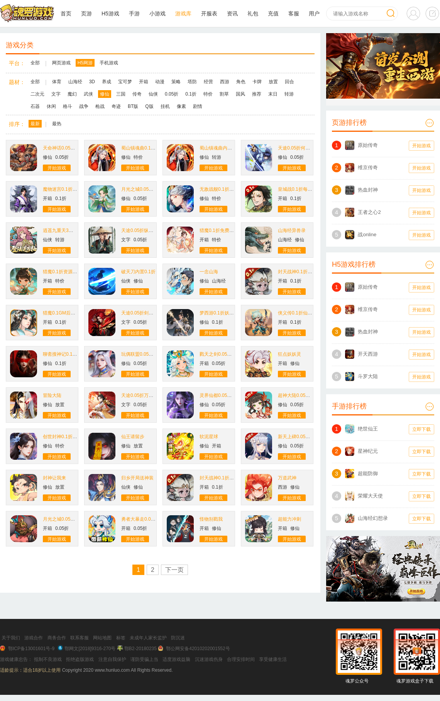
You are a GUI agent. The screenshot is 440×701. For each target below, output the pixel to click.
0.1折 (190, 94)
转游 (289, 94)
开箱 (143, 81)
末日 (273, 94)
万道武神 (287, 478)
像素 (181, 106)
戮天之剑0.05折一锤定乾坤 (227, 354)
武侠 (88, 94)
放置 (273, 81)
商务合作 (56, 637)
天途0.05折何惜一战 (298, 148)
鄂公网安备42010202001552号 (198, 648)
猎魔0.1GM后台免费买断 (68, 313)
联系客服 (79, 637)
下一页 (174, 570)
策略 (176, 81)
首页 (66, 13)
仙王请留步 (132, 436)
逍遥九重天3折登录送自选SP (73, 230)
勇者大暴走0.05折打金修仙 (148, 519)
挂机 (165, 106)
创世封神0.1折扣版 (62, 436)
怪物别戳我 (211, 519)
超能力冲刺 (289, 519)
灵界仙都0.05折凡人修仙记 (227, 395)
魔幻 (72, 94)
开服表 (209, 13)
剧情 (197, 106)
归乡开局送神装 (137, 478)
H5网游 (85, 63)
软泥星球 (209, 436)
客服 (293, 13)
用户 (314, 13)
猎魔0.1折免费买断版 (221, 230)
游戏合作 (33, 637)
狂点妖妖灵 (289, 354)
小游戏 (157, 13)
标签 (120, 637)
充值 (273, 13)
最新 (35, 123)
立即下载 (421, 429)
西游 (224, 81)
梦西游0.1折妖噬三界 (221, 313)
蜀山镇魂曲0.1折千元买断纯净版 (154, 148)
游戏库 (183, 13)
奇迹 (116, 106)
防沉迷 (178, 637)
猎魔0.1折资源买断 (62, 271)
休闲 (51, 106)
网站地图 (102, 637)
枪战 (100, 106)
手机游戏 (109, 63)
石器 (35, 106)
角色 (240, 81)
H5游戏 (110, 13)
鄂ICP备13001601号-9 (31, 648)
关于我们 (11, 637)
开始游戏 (56, 168)
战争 (83, 106)
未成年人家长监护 (148, 637)
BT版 (133, 106)
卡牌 (257, 81)
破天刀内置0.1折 (138, 271)
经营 (208, 81)
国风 (240, 94)
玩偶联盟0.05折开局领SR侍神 (152, 354)
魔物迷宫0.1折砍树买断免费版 (74, 189)
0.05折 (171, 94)
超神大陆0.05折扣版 (298, 395)
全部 (35, 63)
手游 (134, 13)
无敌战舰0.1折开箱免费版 (226, 189)
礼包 (252, 13)
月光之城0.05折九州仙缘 (146, 189)
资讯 (232, 13)
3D (92, 81)
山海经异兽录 (292, 230)
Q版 (149, 106)
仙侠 (153, 94)
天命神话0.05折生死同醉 (68, 148)
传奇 (137, 94)
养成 (106, 81)
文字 (56, 94)
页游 (86, 13)
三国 (120, 94)
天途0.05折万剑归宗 (141, 395)
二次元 (37, 94)
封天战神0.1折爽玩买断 (302, 271)
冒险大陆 (52, 395)
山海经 (75, 81)
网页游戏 (61, 63)
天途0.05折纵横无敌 (141, 230)
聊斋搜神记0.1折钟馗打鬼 (69, 354)
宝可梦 (125, 81)
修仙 (104, 94)
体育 (56, 81)
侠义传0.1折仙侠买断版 (302, 313)
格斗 (67, 106)
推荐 (256, 94)
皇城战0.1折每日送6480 (302, 189)
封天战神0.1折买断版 (221, 478)
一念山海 (209, 271)
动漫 (159, 81)
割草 (224, 94)
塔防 (192, 81)
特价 (208, 94)
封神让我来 (54, 478)
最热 (56, 123)
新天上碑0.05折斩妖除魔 (303, 436)
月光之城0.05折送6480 (66, 519)
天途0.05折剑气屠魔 (141, 313)
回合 (289, 81)
